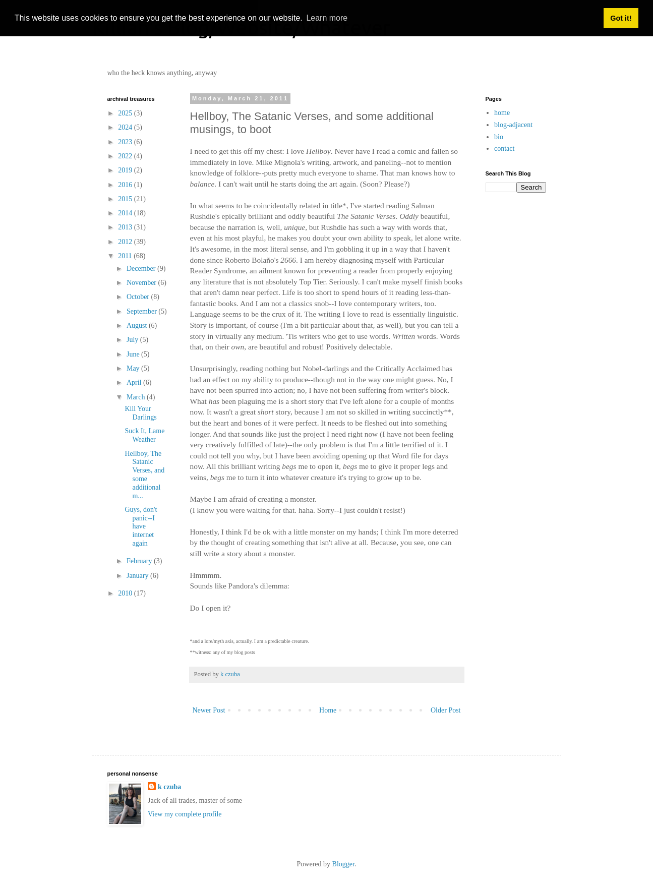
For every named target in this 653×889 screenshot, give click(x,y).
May (134, 368)
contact (504, 148)
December (142, 268)
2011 (126, 256)
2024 (126, 127)
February (140, 561)
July (133, 339)
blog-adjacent (513, 125)
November (142, 282)
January (138, 575)
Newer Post (209, 710)
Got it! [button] (620, 18)
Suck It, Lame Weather (144, 435)
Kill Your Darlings (140, 413)
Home (327, 710)
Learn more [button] (326, 18)
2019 (126, 170)
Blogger (343, 864)
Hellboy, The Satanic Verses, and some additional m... (144, 475)
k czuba (169, 787)
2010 (126, 593)
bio (498, 137)
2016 (126, 185)
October (139, 297)
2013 (126, 227)
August (138, 325)
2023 (126, 142)
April (135, 382)
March (137, 397)
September (142, 311)
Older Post (446, 710)
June (134, 354)
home (502, 112)
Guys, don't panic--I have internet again (141, 526)
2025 (126, 113)
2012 (126, 242)
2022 (126, 156)
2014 (126, 213)
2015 (126, 199)
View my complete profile (185, 814)
